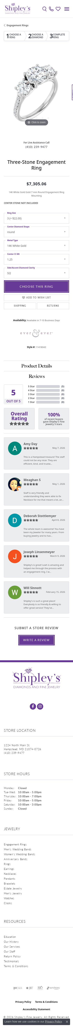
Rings (7, 864)
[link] (51, 9)
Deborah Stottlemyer (40, 516)
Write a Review (36, 640)
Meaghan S (32, 480)
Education (10, 937)
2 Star (31, 398)
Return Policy (12, 956)
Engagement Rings (17, 25)
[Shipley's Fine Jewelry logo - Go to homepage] (17, 9)
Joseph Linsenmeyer (39, 552)
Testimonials (11, 961)
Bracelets (9, 883)
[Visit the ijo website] (17, 988)
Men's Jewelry (13, 893)
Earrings (9, 869)
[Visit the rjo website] (40, 988)
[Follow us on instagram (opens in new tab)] (40, 706)
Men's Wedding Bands (18, 849)
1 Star (31, 402)
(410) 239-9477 (37, 147)
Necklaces (10, 874)
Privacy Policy (23, 1002)
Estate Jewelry (13, 888)
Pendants (9, 878)
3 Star (31, 394)
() (62, 386)
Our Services (12, 946)
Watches (9, 898)
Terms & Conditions (16, 966)
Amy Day (30, 444)
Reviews (37, 376)
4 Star (31, 390)
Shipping (20, 305)
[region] (36, 94)
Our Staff (9, 951)
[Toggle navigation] (66, 8)
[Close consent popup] (67, 1022)
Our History (11, 941)
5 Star (31, 386)
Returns (53, 305)
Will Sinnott (32, 588)
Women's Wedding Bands (19, 854)
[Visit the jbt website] (29, 988)
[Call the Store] (14, 753)
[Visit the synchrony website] (53, 988)
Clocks (8, 903)
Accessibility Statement (36, 1009)
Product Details (36, 366)
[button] (44, 9)
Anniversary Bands (15, 859)
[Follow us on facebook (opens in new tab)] (33, 706)
